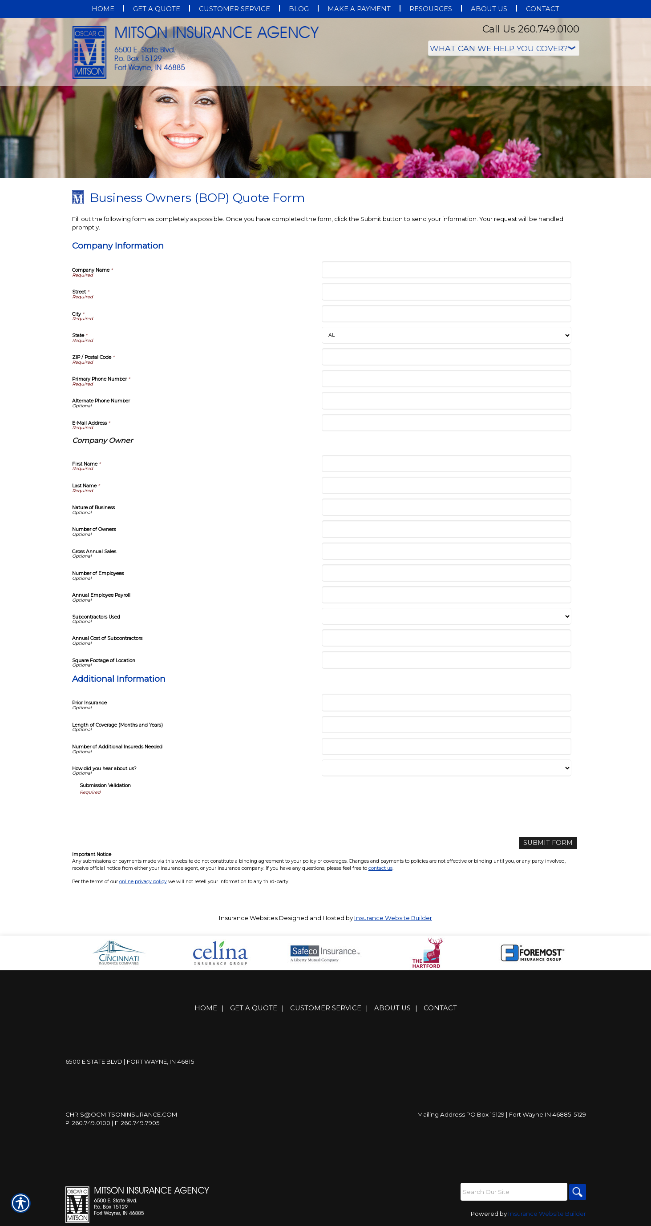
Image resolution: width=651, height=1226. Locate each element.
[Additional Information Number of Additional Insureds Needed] (446, 746)
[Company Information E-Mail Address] (446, 422)
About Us (392, 1008)
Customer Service (325, 1008)
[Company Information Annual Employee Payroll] (446, 594)
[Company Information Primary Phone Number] (446, 378)
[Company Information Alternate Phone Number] (446, 400)
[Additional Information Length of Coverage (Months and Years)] (446, 724)
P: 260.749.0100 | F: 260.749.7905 (112, 1122)
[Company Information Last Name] (446, 485)
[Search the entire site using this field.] (512, 1191)
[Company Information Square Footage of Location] (446, 659)
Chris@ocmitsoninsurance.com (121, 1113)
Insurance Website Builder (393, 917)
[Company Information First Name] (446, 463)
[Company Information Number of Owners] (446, 529)
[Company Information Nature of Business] (446, 507)
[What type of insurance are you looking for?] (503, 48)
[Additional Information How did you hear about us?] (446, 768)
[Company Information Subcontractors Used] (446, 616)
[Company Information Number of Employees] (446, 573)
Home (205, 1008)
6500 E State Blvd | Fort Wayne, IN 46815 (129, 1061)
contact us (380, 867)
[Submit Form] (551, 842)
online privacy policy (143, 881)
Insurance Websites (248, 917)
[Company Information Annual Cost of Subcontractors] (446, 638)
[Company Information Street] (446, 291)
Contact (440, 1008)
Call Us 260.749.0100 (530, 29)
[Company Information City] (446, 313)
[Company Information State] (446, 335)
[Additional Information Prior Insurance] (446, 702)
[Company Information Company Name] (446, 269)
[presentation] (147, 813)
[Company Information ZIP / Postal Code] (446, 357)
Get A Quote (253, 1008)
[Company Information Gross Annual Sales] (446, 551)
